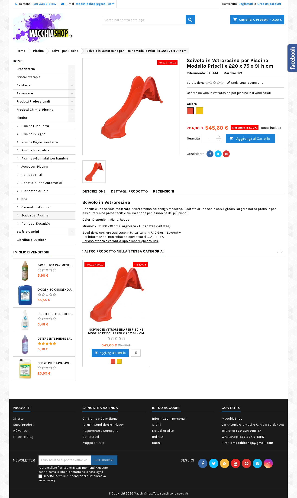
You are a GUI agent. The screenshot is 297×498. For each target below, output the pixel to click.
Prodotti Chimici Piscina (34, 110)
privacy (50, 480)
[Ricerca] (148, 19)
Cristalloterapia (28, 77)
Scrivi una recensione (247, 83)
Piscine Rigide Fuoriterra (39, 142)
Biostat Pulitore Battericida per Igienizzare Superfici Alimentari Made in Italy (55, 314)
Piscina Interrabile (35, 150)
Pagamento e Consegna (100, 431)
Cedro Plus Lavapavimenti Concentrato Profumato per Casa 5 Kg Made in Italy (55, 363)
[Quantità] (209, 138)
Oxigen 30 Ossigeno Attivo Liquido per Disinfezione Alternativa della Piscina (55, 289)
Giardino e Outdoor (31, 240)
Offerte (18, 419)
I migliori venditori (31, 252)
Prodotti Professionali (33, 101)
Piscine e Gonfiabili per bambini (44, 158)
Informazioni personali (169, 419)
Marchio (229, 73)
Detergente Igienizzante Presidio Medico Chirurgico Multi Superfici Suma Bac (55, 338)
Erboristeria (25, 69)
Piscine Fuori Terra (35, 126)
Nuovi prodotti (23, 425)
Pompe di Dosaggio (35, 224)
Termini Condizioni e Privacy (103, 425)
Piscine (22, 118)
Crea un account (269, 4)
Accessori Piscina (34, 167)
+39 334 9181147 (44, 4)
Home (18, 61)
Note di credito (163, 431)
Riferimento (196, 73)
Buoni (156, 443)
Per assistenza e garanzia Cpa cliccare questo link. (120, 241)
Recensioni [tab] (163, 191)
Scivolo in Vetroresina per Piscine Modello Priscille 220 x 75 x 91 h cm (116, 331)
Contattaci (90, 437)
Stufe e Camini (27, 232)
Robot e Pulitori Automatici (41, 183)
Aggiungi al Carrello (249, 138)
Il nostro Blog (23, 437)
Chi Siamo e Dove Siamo (100, 419)
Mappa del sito (93, 443)
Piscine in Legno (33, 134)
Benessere (24, 93)
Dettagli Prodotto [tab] (129, 191)
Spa (24, 199)
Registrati (246, 4)
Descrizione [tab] (94, 191)
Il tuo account (166, 407)
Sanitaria (23, 85)
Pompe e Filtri (31, 175)
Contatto (231, 407)
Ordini (156, 425)
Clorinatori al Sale (34, 191)
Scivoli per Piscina (34, 215)
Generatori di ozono (36, 207)
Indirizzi (158, 437)
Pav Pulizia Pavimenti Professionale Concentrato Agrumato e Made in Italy (55, 265)
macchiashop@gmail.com (95, 4)
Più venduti (21, 431)
